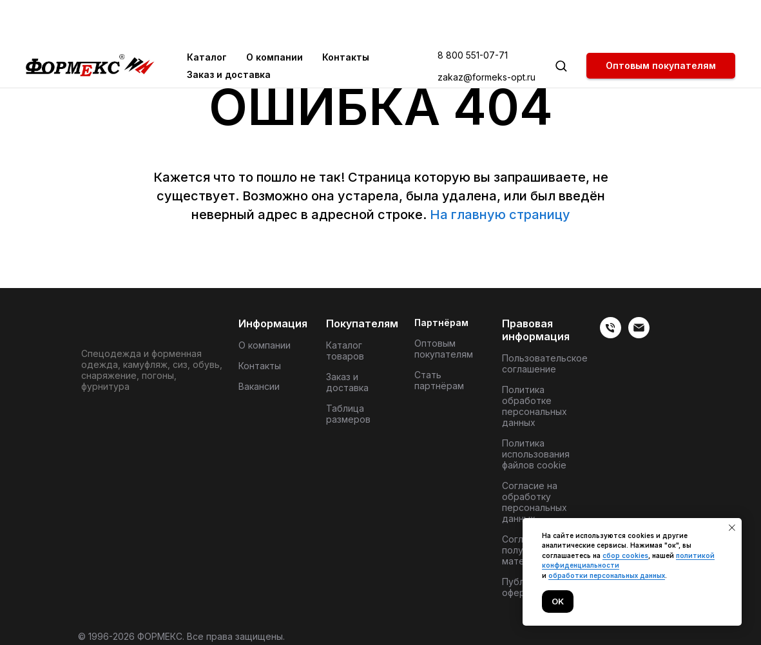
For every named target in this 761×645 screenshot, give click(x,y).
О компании (274, 13)
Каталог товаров (345, 350)
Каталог (207, 13)
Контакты (345, 13)
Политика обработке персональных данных (534, 406)
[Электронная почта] (639, 334)
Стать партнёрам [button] (439, 380)
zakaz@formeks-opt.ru (486, 33)
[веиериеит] (610, 334)
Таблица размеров (348, 414)
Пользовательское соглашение (545, 363)
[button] (561, 21)
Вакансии (259, 386)
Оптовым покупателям (443, 349)
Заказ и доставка (229, 30)
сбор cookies (625, 555)
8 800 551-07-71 (473, 11)
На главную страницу (500, 214)
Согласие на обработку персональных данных (534, 502)
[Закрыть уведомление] (732, 527)
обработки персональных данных (606, 575)
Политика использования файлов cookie (536, 454)
